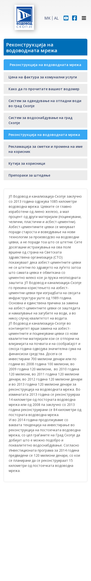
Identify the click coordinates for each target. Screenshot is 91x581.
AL (56, 18)
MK (47, 18)
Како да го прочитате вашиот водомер (43, 89)
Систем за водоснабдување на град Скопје (40, 120)
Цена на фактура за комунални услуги (42, 77)
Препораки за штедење (29, 175)
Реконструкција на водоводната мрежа (44, 134)
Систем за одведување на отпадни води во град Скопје (44, 103)
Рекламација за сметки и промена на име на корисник (45, 149)
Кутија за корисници (26, 163)
